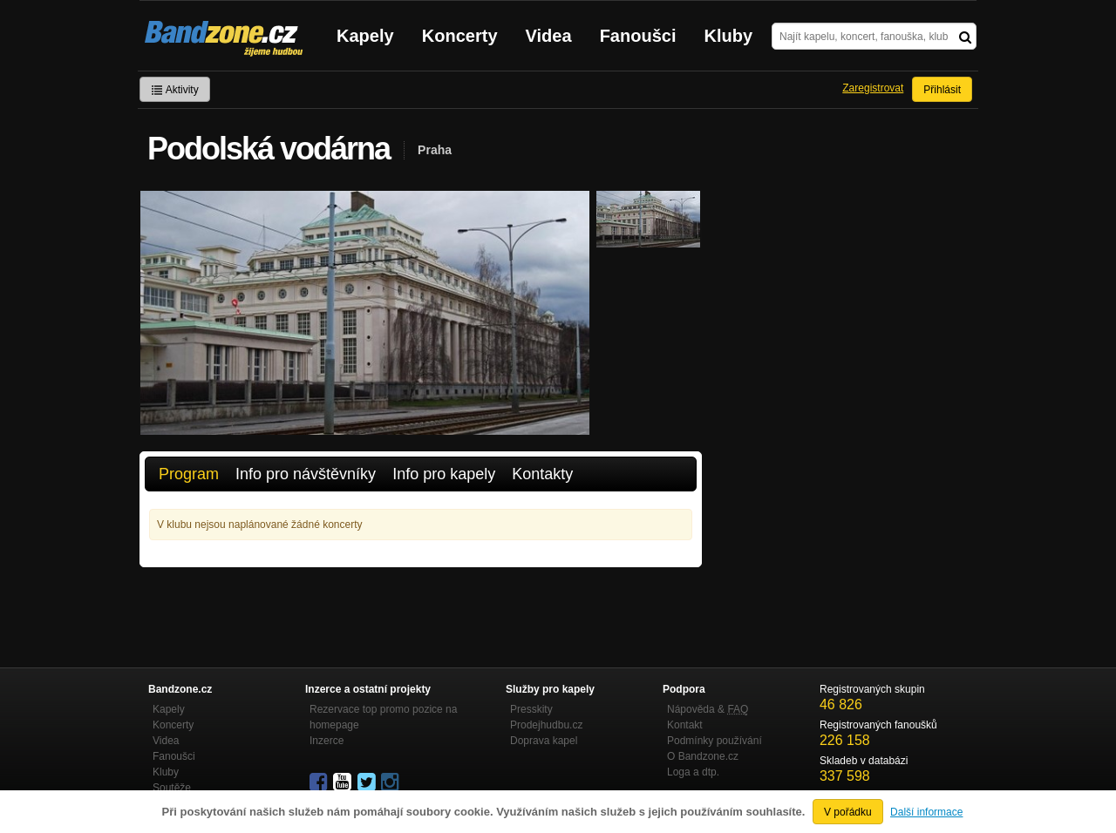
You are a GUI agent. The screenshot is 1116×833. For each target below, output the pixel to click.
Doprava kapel (543, 741)
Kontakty (542, 474)
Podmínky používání (714, 741)
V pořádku (848, 812)
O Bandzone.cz (702, 756)
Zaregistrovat (872, 88)
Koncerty (460, 35)
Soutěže (172, 788)
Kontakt (685, 725)
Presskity (531, 709)
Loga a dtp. (693, 772)
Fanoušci (638, 35)
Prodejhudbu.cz (546, 725)
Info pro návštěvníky (305, 474)
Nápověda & (707, 709)
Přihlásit (942, 90)
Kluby (728, 35)
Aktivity (175, 90)
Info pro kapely (443, 474)
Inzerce (327, 741)
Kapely (365, 35)
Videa (549, 35)
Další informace (926, 812)
